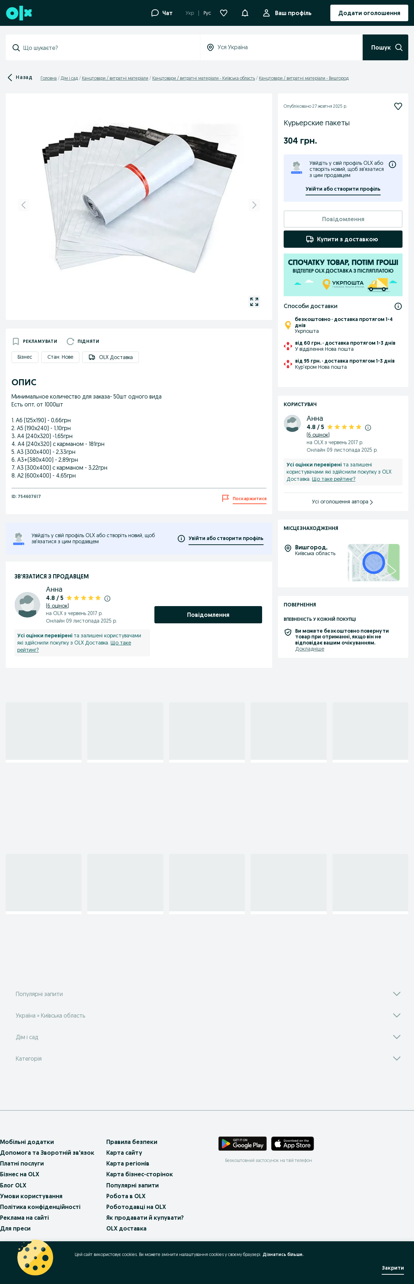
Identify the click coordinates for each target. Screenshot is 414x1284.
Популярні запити (132, 1185)
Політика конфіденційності (40, 1206)
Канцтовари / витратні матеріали (115, 78)
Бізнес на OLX (19, 1174)
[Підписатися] (398, 106)
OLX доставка (126, 1228)
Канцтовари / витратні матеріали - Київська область (203, 78)
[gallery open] (254, 302)
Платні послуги (22, 1163)
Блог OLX (13, 1185)
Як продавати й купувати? (145, 1217)
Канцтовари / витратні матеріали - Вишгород (304, 78)
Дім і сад (69, 78)
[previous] (23, 205)
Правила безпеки (131, 1141)
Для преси (15, 1228)
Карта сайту (124, 1152)
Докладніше (309, 649)
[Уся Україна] (281, 47)
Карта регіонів (127, 1163)
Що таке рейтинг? (333, 479)
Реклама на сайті (24, 1217)
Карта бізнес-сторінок (139, 1174)
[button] (245, 12)
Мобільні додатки (27, 1141)
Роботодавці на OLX (136, 1206)
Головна (49, 78)
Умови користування (31, 1196)
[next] (254, 205)
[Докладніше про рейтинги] (107, 598)
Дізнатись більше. (282, 1254)
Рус (207, 13)
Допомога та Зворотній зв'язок (47, 1152)
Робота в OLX (125, 1196)
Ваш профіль (292, 13)
